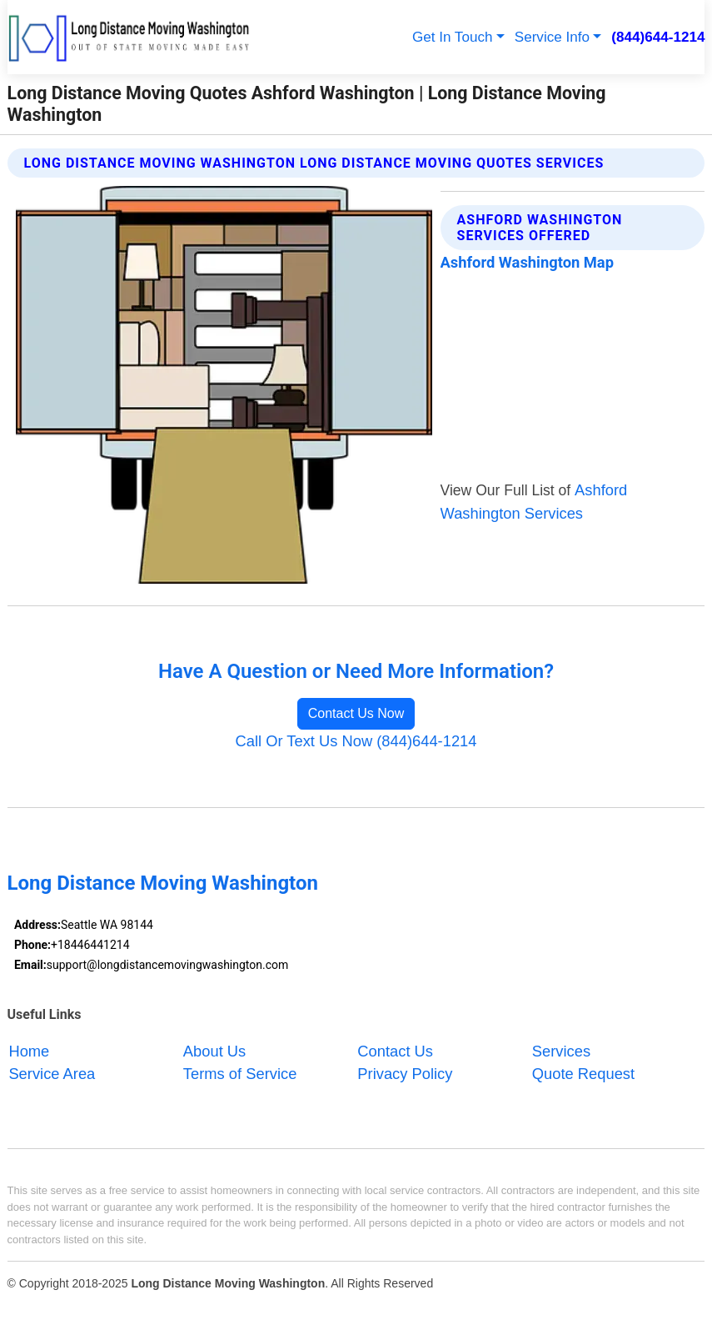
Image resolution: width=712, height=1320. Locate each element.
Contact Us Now (356, 713)
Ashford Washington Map (527, 262)
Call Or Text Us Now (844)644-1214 (356, 741)
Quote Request (583, 1073)
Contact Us (395, 1050)
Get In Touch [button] (452, 37)
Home (28, 1050)
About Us (214, 1050)
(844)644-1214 (658, 37)
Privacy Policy (404, 1073)
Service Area (51, 1073)
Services (561, 1050)
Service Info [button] (552, 37)
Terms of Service (239, 1073)
